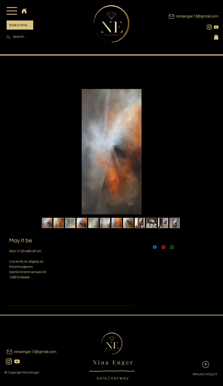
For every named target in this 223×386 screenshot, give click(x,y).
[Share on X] (180, 247)
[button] (11, 10)
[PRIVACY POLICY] (201, 374)
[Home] (24, 11)
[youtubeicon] (216, 27)
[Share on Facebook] (154, 247)
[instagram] (209, 27)
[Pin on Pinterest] (163, 247)
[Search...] (35, 37)
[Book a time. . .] (20, 25)
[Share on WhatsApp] (172, 247)
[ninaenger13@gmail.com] (186, 16)
